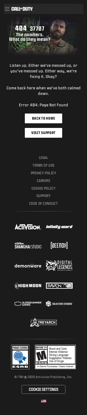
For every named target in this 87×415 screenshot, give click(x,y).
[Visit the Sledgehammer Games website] (28, 304)
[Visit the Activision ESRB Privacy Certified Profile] (20, 357)
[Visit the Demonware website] (28, 266)
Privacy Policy (43, 173)
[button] (7, 9)
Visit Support (43, 132)
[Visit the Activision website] (28, 227)
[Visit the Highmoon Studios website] (28, 285)
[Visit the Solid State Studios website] (59, 304)
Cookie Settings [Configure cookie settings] (43, 389)
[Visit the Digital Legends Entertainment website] (59, 266)
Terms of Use (43, 165)
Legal (43, 157)
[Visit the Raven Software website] (59, 286)
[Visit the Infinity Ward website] (59, 227)
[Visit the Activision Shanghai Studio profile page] (28, 245)
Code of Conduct (43, 203)
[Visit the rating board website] (55, 357)
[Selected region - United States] (44, 401)
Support (43, 195)
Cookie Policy (43, 188)
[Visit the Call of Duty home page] (22, 9)
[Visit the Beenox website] (59, 245)
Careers (43, 180)
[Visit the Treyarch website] (43, 322)
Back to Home (43, 118)
